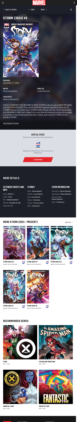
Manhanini (14, 264)
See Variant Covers (11, 123)
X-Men (5, 362)
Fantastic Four (44, 406)
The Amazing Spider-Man (47, 362)
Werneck (57, 264)
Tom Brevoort (36, 206)
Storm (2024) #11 (32, 262)
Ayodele (5, 264)
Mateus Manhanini (11, 99)
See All (69, 222)
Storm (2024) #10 (56, 262)
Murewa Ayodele (10, 91)
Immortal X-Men (8, 406)
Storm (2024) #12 (8, 262)
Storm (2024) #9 (8, 306)
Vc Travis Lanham (38, 203)
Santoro (10, 264)
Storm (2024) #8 (32, 306)
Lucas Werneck (43, 91)
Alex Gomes (36, 200)
